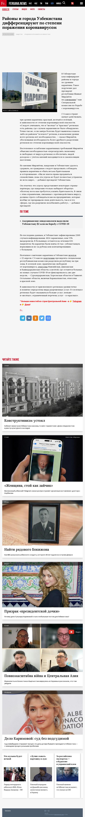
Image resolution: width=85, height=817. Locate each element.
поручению (49, 258)
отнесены (43, 266)
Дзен (27, 304)
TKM (47, 3)
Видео (24, 9)
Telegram (77, 301)
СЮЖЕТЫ (41, 9)
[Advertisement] (42, 54)
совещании (70, 99)
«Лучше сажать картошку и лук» (38, 757)
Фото (32, 9)
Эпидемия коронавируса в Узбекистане (37, 34)
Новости (5, 9)
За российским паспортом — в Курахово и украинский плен (66, 760)
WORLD (59, 3)
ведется (72, 255)
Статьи (15, 9)
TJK (41, 3)
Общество (19, 34)
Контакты (8, 810)
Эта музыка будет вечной (13, 757)
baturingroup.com (59, 814)
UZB (52, 3)
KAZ (30, 3)
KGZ (36, 3)
